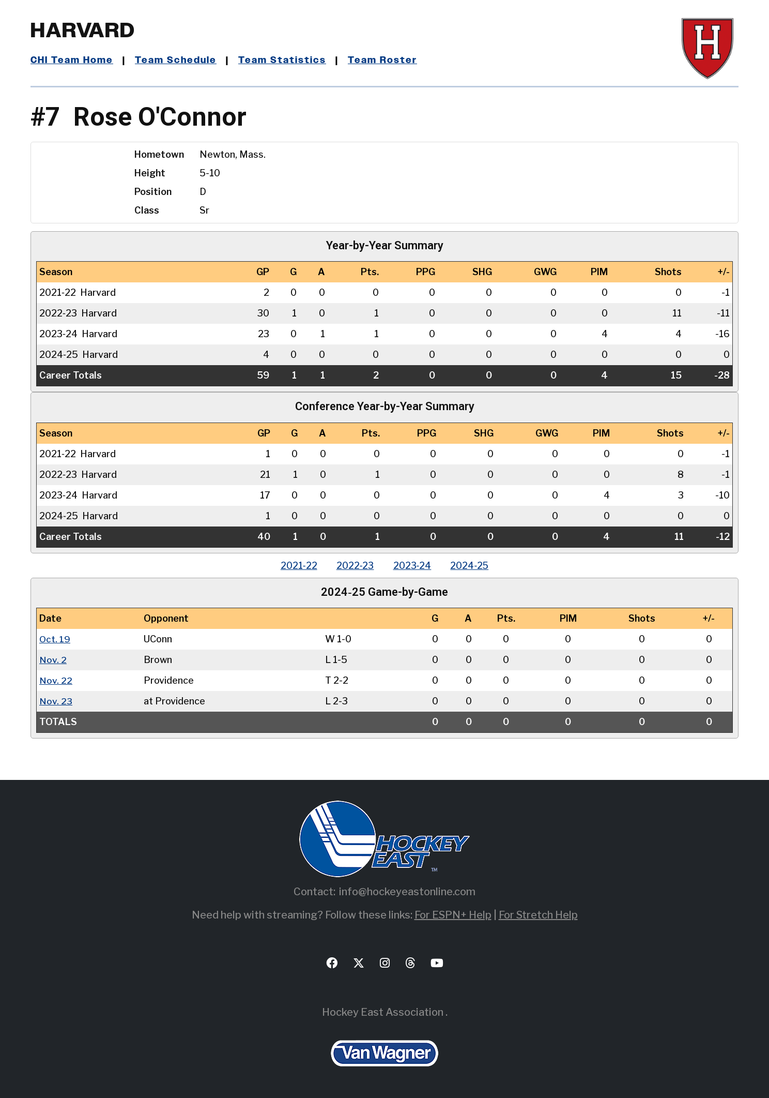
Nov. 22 (55, 680)
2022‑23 (354, 565)
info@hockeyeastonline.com (407, 891)
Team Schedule (176, 60)
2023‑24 (413, 565)
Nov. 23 (55, 701)
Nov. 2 (53, 659)
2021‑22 (296, 565)
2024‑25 (472, 565)
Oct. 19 (55, 639)
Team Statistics (282, 60)
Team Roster (382, 60)
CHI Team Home (71, 60)
